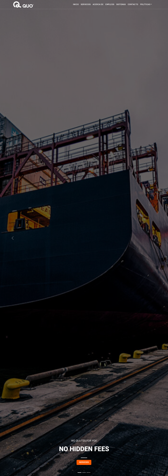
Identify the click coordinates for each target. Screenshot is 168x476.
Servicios (86, 4)
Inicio (76, 4)
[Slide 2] (84, 472)
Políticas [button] (145, 4)
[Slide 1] (79, 472)
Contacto (133, 4)
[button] (12, 238)
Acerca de (98, 4)
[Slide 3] (88, 472)
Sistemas (121, 4)
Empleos (109, 4)
